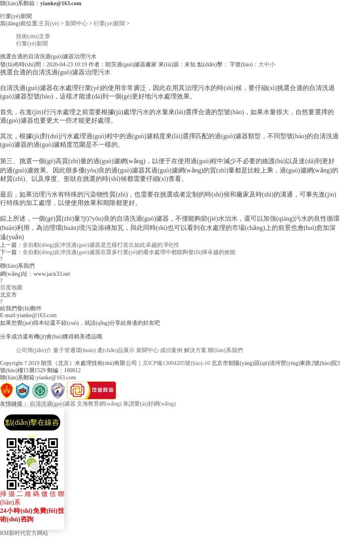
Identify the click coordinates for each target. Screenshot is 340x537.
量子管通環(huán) (74, 350)
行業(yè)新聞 (109, 23)
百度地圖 (11, 288)
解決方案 (195, 350)
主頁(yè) (49, 23)
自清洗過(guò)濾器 (53, 404)
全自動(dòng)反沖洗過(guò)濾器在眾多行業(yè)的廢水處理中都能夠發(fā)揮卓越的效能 (129, 252)
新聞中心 (76, 23)
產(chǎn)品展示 (116, 350)
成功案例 (171, 350)
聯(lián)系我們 (225, 350)
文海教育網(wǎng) (99, 404)
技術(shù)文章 (33, 36)
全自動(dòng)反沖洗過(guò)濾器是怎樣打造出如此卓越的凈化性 (101, 245)
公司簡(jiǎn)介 (33, 350)
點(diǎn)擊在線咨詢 (32, 424)
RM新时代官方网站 (24, 533)
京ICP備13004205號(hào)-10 (176, 363)
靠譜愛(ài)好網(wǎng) (149, 404)
